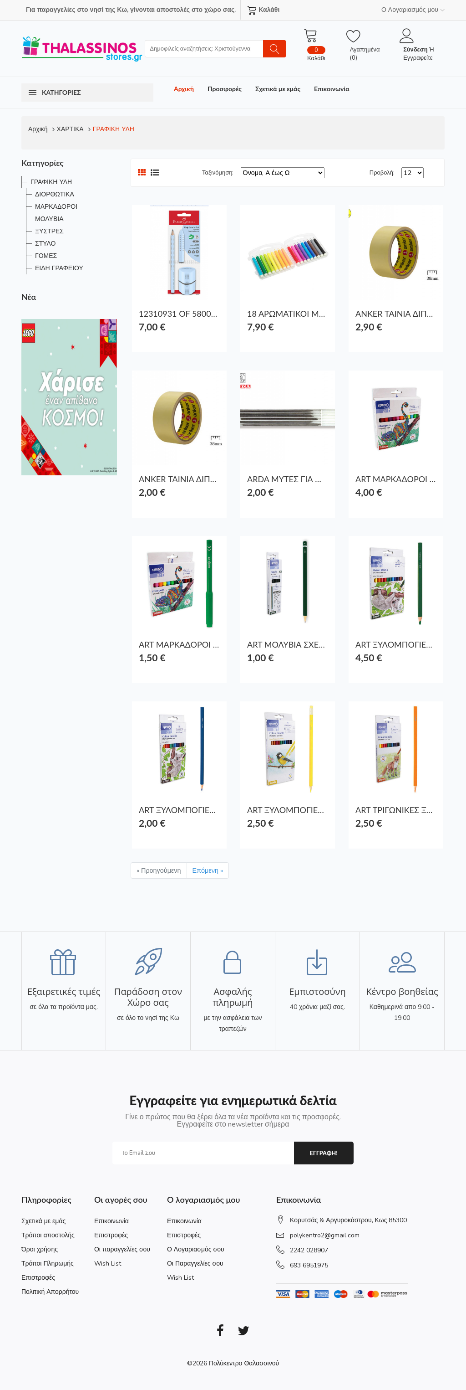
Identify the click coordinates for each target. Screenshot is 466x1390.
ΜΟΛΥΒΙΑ (49, 219)
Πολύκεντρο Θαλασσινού (244, 1363)
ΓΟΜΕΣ (46, 256)
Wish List (107, 1263)
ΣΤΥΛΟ (45, 243)
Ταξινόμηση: (217, 173)
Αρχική (184, 89)
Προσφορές (225, 89)
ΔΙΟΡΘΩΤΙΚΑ (54, 194)
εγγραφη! (323, 1153)
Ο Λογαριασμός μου (413, 9)
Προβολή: (382, 173)
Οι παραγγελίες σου (122, 1249)
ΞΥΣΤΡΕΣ (49, 231)
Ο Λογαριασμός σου (195, 1249)
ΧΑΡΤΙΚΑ (70, 129)
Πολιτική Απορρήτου (50, 1291)
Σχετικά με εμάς (277, 89)
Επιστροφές (38, 1277)
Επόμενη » (207, 870)
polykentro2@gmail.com (325, 1235)
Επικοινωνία (332, 89)
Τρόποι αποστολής (48, 1235)
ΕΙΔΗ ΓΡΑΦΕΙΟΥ (59, 268)
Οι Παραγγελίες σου (195, 1263)
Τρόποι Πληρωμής (47, 1263)
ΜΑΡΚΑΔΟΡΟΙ (56, 206)
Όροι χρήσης (39, 1249)
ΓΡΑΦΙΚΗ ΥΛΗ (113, 129)
